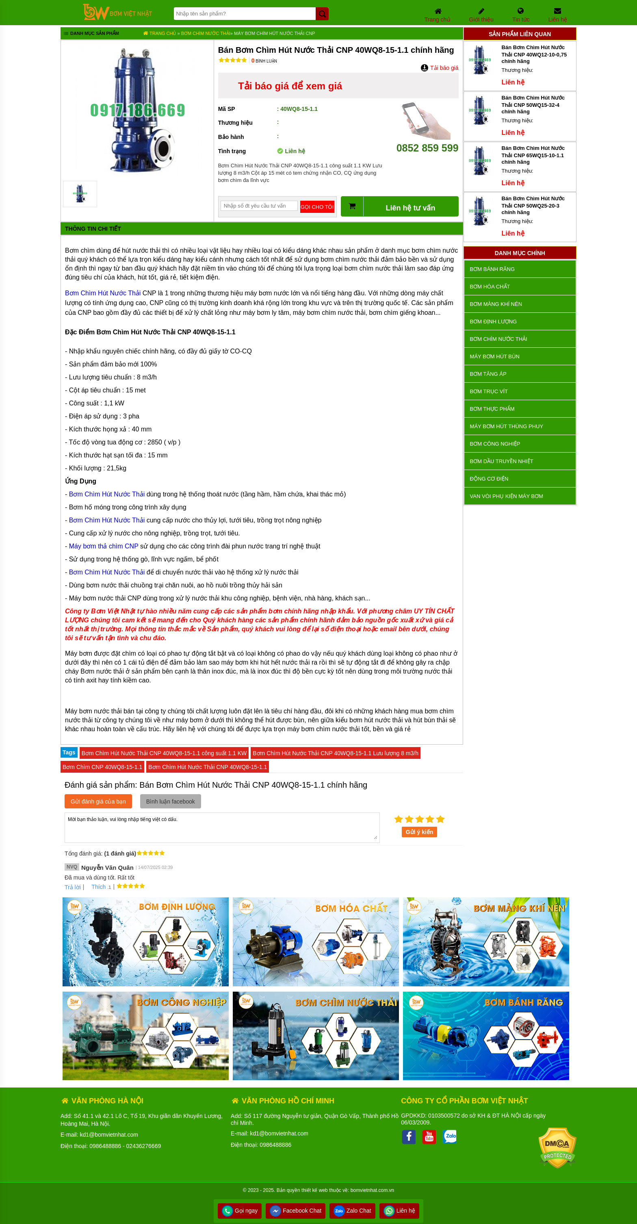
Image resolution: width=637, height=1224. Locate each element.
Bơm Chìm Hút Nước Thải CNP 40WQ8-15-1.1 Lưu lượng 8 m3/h (335, 753)
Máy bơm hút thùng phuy (506, 426)
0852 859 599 (427, 142)
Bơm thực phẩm (492, 409)
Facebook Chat (295, 1210)
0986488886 (105, 1146)
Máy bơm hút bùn (495, 356)
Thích (96, 887)
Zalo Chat (352, 1210)
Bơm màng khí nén (496, 304)
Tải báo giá (439, 68)
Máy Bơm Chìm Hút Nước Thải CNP (274, 33)
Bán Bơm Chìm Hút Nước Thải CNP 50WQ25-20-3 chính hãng (533, 205)
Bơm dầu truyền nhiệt (501, 461)
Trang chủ (159, 33)
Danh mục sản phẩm (91, 34)
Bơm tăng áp (488, 374)
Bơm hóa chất (490, 287)
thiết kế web (314, 1190)
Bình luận (264, 61)
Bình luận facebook (170, 801)
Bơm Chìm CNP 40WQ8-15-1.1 (102, 767)
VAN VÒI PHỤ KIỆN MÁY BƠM (506, 496)
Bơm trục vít (489, 391)
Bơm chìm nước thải (205, 33)
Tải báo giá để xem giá (290, 85)
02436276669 (143, 1146)
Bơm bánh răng (492, 269)
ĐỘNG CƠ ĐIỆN (489, 479)
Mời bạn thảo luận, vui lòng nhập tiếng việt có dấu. (222, 827)
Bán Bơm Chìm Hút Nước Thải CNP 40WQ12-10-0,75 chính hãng (534, 54)
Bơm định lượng (493, 321)
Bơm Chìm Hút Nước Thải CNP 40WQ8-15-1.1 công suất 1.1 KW (164, 753)
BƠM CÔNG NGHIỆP (495, 444)
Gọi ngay (240, 1210)
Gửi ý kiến (419, 832)
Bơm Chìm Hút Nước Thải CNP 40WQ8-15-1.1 (207, 767)
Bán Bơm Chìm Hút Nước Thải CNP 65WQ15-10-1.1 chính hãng (533, 155)
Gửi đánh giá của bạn (98, 801)
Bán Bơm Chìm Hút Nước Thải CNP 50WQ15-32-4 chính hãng (533, 105)
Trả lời (73, 887)
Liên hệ (399, 1210)
